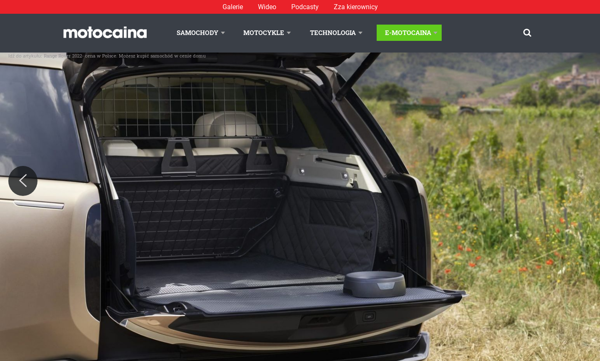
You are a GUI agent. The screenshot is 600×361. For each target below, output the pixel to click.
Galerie (232, 7)
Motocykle (263, 32)
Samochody (197, 32)
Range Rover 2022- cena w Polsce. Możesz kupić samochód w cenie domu (125, 56)
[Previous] (23, 181)
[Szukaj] (527, 33)
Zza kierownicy (356, 7)
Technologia (333, 32)
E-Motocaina (408, 32)
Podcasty (305, 7)
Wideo (267, 7)
